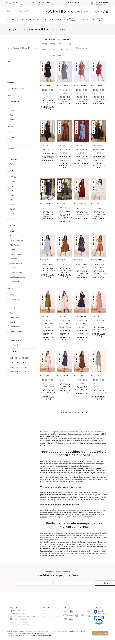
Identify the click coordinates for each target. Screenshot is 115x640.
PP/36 (44, 90)
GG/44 (47, 97)
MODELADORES (89, 20)
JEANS (54, 20)
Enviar (97, 583)
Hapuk (67, 537)
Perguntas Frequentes (51, 617)
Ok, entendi (100, 633)
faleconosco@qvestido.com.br (22, 616)
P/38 (51, 90)
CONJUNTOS (63, 20)
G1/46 (81, 268)
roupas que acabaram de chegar (80, 438)
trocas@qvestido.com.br (20, 619)
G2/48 (47, 327)
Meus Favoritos (83, 12)
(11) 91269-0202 (18, 613)
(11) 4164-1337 (17, 611)
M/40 (45, 93)
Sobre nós (47, 611)
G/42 (51, 93)
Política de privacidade (51, 614)
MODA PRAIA (72, 20)
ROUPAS (40, 20)
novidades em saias (91, 551)
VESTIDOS (31, 20)
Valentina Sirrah (83, 537)
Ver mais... (74, 412)
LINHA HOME (99, 20)
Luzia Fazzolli (102, 537)
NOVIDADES (12, 20)
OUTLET (47, 20)
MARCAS (22, 20)
